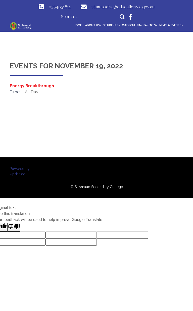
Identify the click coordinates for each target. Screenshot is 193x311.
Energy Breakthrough (32, 85)
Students (110, 25)
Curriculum (131, 25)
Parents (149, 25)
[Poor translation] (13, 227)
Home (78, 25)
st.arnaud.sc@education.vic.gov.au (123, 7)
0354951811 (60, 7)
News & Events (170, 25)
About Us (92, 25)
